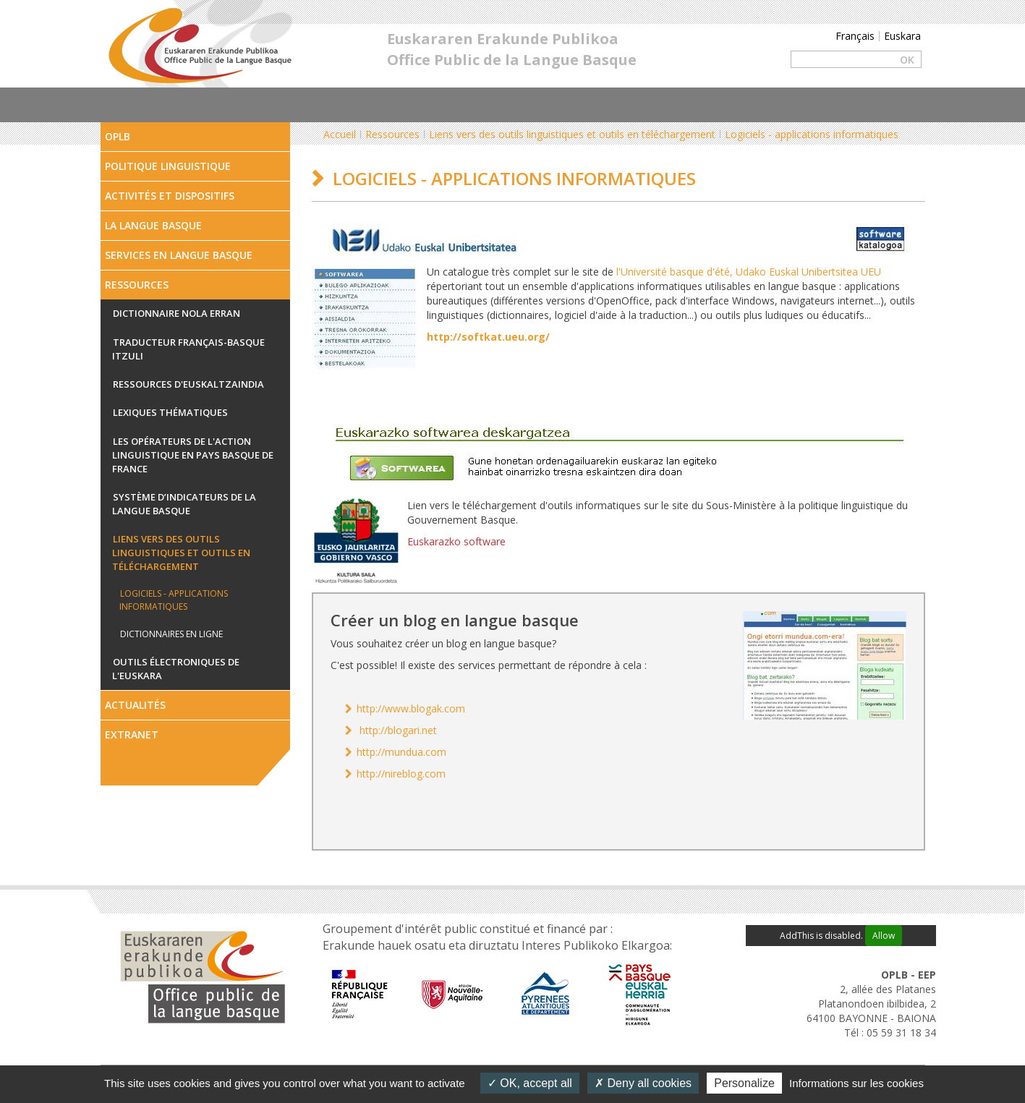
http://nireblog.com (401, 773)
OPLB (117, 136)
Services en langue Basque (178, 255)
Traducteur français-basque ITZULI (188, 349)
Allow (883, 935)
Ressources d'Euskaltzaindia (188, 384)
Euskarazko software (456, 541)
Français (855, 36)
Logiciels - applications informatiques (173, 600)
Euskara (902, 36)
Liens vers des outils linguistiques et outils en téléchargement (181, 552)
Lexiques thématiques (170, 412)
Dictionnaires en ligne (171, 634)
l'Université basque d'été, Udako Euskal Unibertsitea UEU (748, 271)
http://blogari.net (398, 730)
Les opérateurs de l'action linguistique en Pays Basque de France (192, 455)
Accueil (339, 134)
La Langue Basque (153, 225)
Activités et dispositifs (169, 196)
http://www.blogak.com (411, 708)
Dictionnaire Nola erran (176, 313)
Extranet (131, 734)
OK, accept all (530, 1083)
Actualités (135, 705)
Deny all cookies (643, 1083)
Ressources (137, 284)
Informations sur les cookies (856, 1083)
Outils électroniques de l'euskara (175, 669)
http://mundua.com (401, 752)
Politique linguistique (168, 166)
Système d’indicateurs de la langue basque (184, 504)
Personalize (744, 1083)
